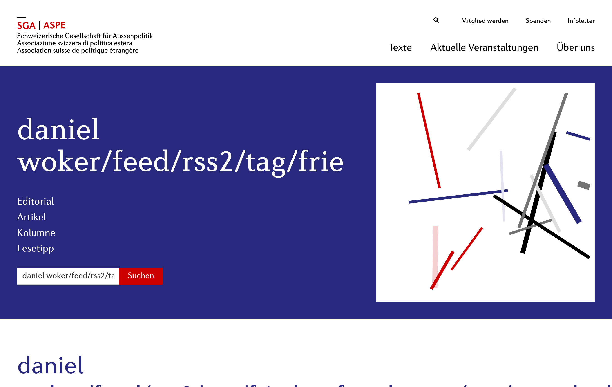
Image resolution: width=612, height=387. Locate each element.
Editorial (35, 202)
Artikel (31, 217)
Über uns (576, 48)
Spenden (538, 21)
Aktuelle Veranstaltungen (484, 48)
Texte (400, 48)
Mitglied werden (485, 21)
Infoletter (581, 21)
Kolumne (36, 233)
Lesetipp (35, 249)
